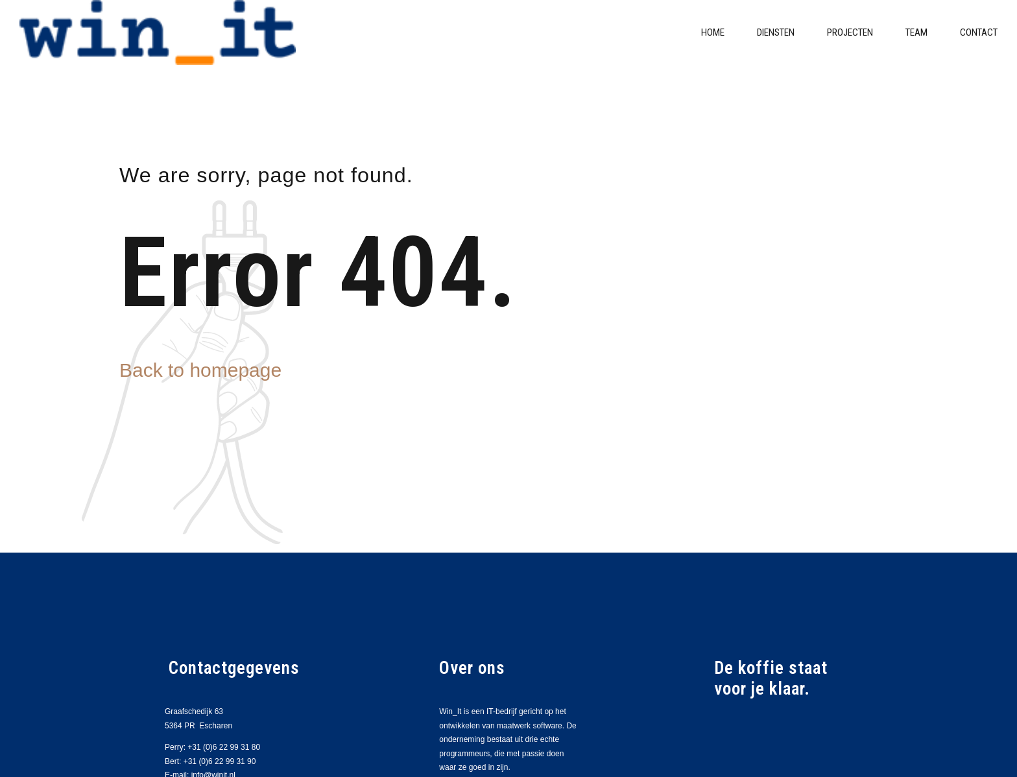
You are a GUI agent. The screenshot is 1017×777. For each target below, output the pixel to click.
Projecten (850, 32)
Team (916, 32)
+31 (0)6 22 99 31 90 (220, 761)
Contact (979, 32)
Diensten (776, 32)
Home (712, 32)
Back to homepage (200, 370)
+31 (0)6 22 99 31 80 (223, 747)
